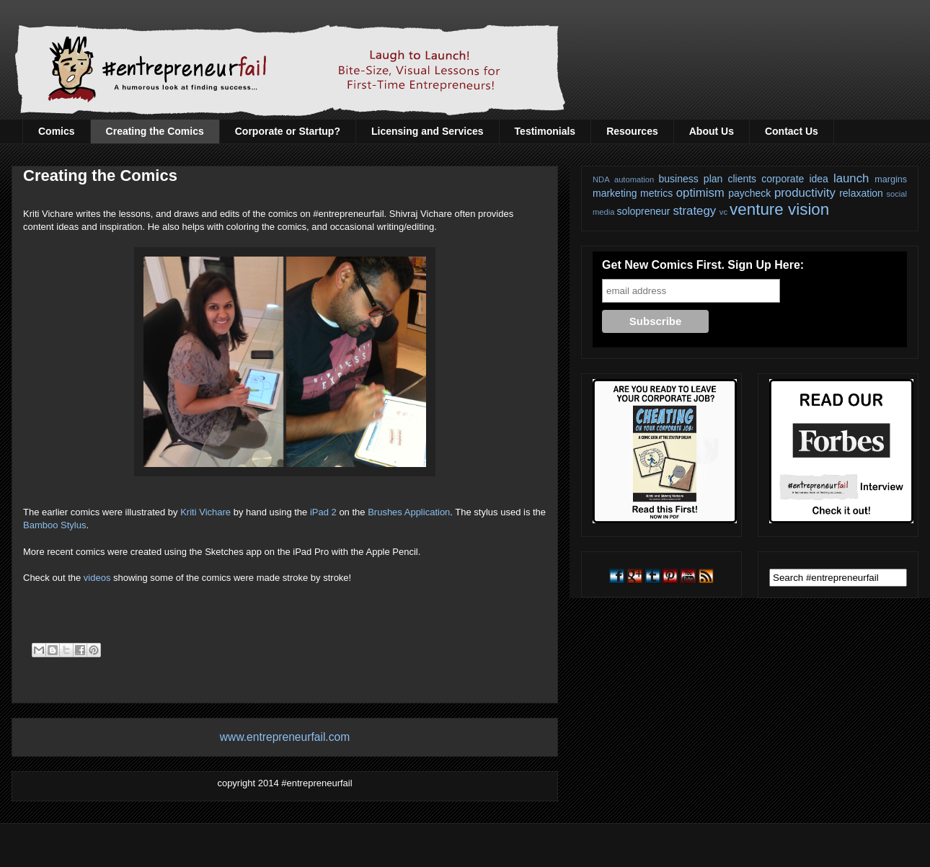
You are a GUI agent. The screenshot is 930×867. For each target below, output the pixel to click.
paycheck (749, 193)
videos (97, 577)
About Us (711, 131)
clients (741, 178)
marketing (615, 193)
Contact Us (791, 131)
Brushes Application (409, 512)
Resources (632, 131)
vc (723, 212)
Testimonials (545, 131)
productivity (805, 193)
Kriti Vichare (205, 512)
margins (890, 179)
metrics (656, 193)
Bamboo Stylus (54, 525)
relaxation (861, 193)
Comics (56, 131)
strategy (694, 211)
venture (757, 209)
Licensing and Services (427, 131)
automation (634, 179)
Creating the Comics (155, 131)
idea (818, 178)
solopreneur (643, 211)
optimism (700, 193)
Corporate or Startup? (287, 131)
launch (851, 178)
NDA (601, 179)
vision (808, 209)
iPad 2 (323, 512)
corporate (782, 178)
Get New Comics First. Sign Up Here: (703, 265)
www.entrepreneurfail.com (285, 737)
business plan (691, 178)
